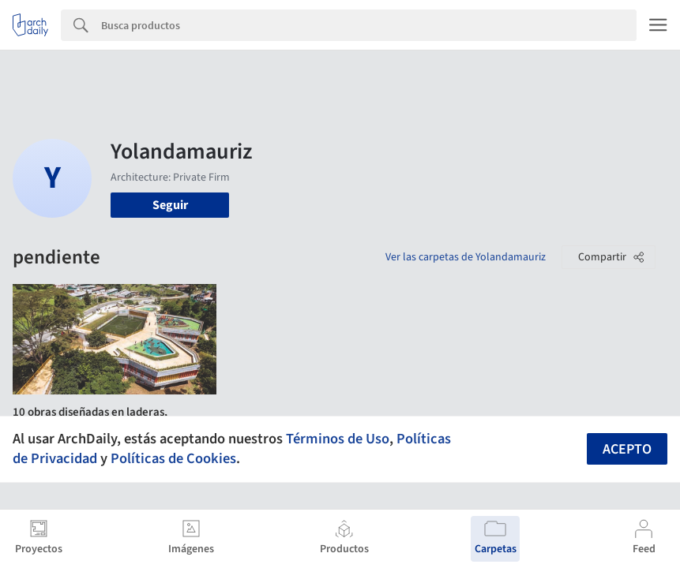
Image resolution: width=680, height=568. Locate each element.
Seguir (170, 205)
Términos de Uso (337, 438)
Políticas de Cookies (173, 458)
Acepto (627, 449)
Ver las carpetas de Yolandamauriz (465, 257)
